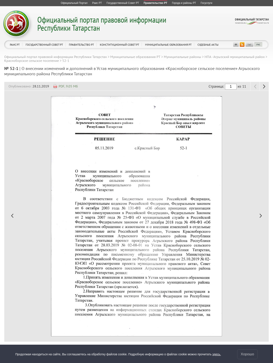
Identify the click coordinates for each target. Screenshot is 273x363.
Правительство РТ (81, 44)
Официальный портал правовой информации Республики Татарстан (101, 23)
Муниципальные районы (182, 57)
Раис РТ (15, 44)
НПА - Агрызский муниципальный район (235, 57)
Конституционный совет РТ (119, 44)
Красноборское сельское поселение (31, 60)
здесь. (216, 354)
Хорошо (247, 354)
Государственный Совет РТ (44, 44)
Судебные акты (207, 44)
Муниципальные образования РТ (168, 44)
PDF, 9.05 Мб (68, 86)
